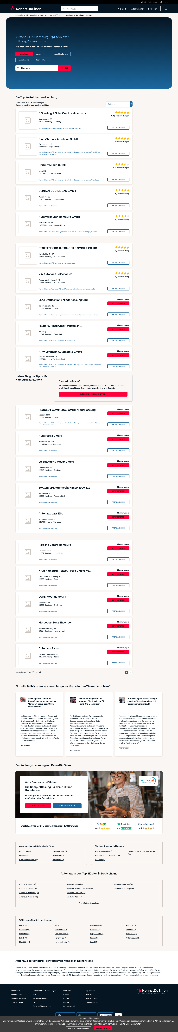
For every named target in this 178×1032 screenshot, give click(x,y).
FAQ (34, 1002)
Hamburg (25, 851)
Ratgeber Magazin (18, 998)
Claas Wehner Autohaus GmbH (58, 139)
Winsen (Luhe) (60, 851)
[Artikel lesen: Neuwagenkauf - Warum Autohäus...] (22, 704)
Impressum (90, 990)
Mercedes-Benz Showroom (56, 622)
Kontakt (66, 1002)
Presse (66, 994)
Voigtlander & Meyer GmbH (56, 461)
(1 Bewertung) (123, 193)
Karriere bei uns (91, 1002)
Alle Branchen (137, 9)
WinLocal (89, 994)
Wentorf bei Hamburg (29, 860)
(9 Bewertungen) (122, 168)
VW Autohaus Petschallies (55, 274)
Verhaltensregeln (40, 998)
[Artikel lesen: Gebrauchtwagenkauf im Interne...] (73, 704)
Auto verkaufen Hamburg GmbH (59, 216)
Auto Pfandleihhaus (104, 851)
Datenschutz (38, 990)
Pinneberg (24, 855)
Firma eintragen (17, 1002)
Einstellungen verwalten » (131, 1024)
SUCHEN (64, 68)
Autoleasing (101, 860)
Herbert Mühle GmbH (52, 165)
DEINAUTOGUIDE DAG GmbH (57, 190)
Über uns (67, 990)
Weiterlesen (25, 745)
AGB (34, 994)
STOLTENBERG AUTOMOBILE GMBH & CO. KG (68, 248)
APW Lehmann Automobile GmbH (60, 351)
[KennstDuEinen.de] (26, 8)
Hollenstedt (58, 855)
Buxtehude (58, 860)
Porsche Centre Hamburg (55, 544)
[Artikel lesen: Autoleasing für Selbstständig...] (122, 704)
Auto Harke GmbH (50, 435)
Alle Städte (122, 9)
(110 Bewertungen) (121, 142)
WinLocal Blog (91, 998)
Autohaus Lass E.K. (51, 513)
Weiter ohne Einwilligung (78, 1028)
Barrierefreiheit (69, 1006)
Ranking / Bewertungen (42, 1006)
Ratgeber (152, 9)
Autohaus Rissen (49, 648)
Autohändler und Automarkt (108, 855)
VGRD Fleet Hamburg (52, 596)
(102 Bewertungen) (121, 116)
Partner (66, 998)
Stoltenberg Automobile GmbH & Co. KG (64, 487)
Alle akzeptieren (103, 1028)
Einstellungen (50, 990)
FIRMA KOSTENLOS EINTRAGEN (93, 394)
